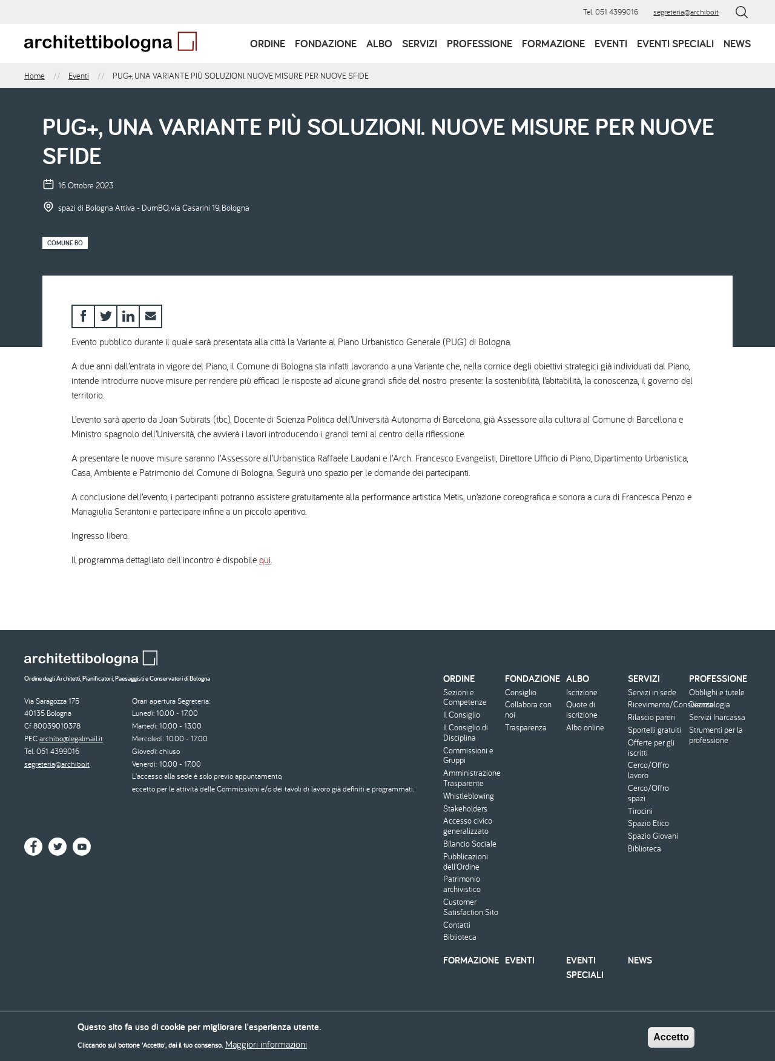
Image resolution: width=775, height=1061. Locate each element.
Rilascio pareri (651, 717)
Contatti (456, 925)
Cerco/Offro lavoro (648, 770)
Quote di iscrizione (582, 709)
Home (34, 75)
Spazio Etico (648, 823)
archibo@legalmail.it (71, 738)
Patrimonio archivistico (462, 884)
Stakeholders (465, 809)
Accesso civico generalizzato (467, 826)
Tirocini (640, 811)
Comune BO (65, 243)
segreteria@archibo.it (686, 12)
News (737, 43)
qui (265, 560)
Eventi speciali (675, 43)
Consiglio (520, 692)
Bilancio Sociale (469, 844)
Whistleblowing (468, 796)
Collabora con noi (528, 709)
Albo (379, 43)
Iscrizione (582, 692)
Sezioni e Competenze (465, 697)
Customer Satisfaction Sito (470, 907)
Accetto (671, 1040)
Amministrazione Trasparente (472, 778)
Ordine (267, 43)
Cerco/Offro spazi (648, 793)
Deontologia (709, 704)
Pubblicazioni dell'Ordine (465, 861)
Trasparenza (526, 727)
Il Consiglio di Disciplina (465, 732)
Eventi (611, 43)
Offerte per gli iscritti (651, 748)
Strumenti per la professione (716, 735)
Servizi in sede (652, 692)
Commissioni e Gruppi (468, 755)
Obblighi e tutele (717, 692)
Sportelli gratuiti (654, 730)
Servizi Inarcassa (717, 717)
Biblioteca (460, 937)
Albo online (585, 727)
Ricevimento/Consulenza (657, 704)
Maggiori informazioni (266, 1047)
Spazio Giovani (653, 836)
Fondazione (326, 43)
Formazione (553, 43)
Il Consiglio (461, 715)
